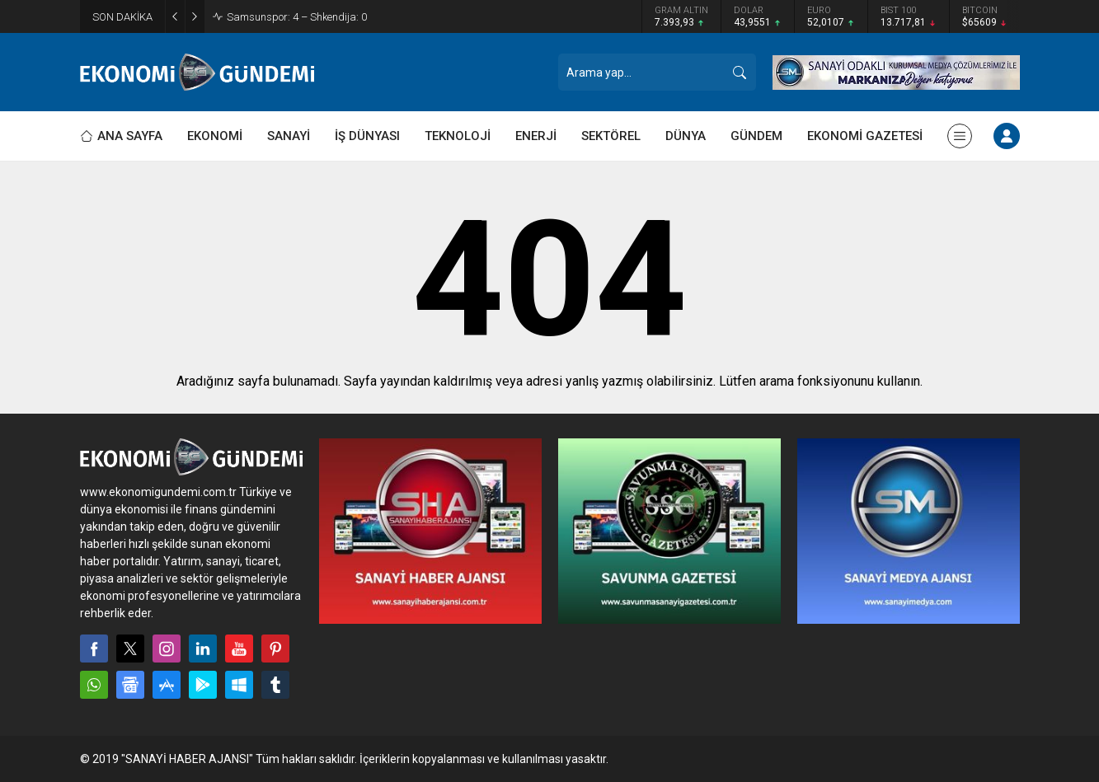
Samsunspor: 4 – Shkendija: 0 (297, 17)
